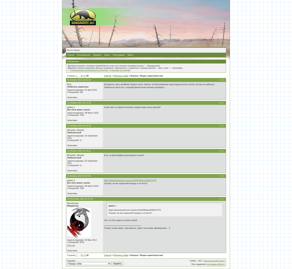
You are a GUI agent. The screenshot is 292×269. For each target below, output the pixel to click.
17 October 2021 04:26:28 (79, 126)
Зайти (130, 55)
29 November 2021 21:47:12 (80, 199)
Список (70, 55)
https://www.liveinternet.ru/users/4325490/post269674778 (130, 180)
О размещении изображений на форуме (89, 70)
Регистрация (119, 55)
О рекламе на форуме (119, 70)
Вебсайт (71, 245)
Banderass (73, 203)
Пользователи (83, 55)
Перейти (95, 262)
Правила (97, 55)
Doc (69, 84)
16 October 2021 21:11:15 (79, 103)
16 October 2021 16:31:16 (79, 80)
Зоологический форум (214, 261)
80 (82, 76)
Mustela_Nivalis (75, 130)
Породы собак (121, 76)
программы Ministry (216, 264)
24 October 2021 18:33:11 (79, 151)
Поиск (107, 55)
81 (84, 76)
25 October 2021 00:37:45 (79, 176)
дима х (71, 107)
